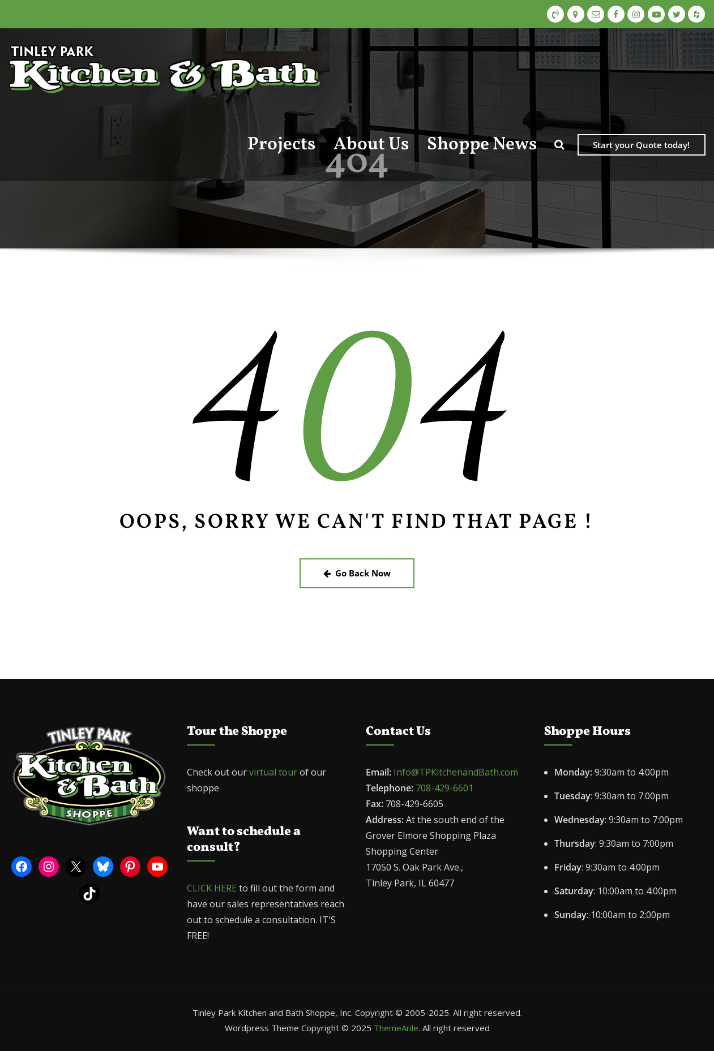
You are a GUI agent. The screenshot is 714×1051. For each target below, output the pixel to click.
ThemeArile (396, 1027)
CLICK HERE (212, 888)
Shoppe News (482, 144)
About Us (371, 144)
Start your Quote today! (641, 144)
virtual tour (274, 772)
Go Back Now (357, 573)
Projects (281, 144)
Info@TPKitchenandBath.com (456, 772)
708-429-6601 (444, 788)
